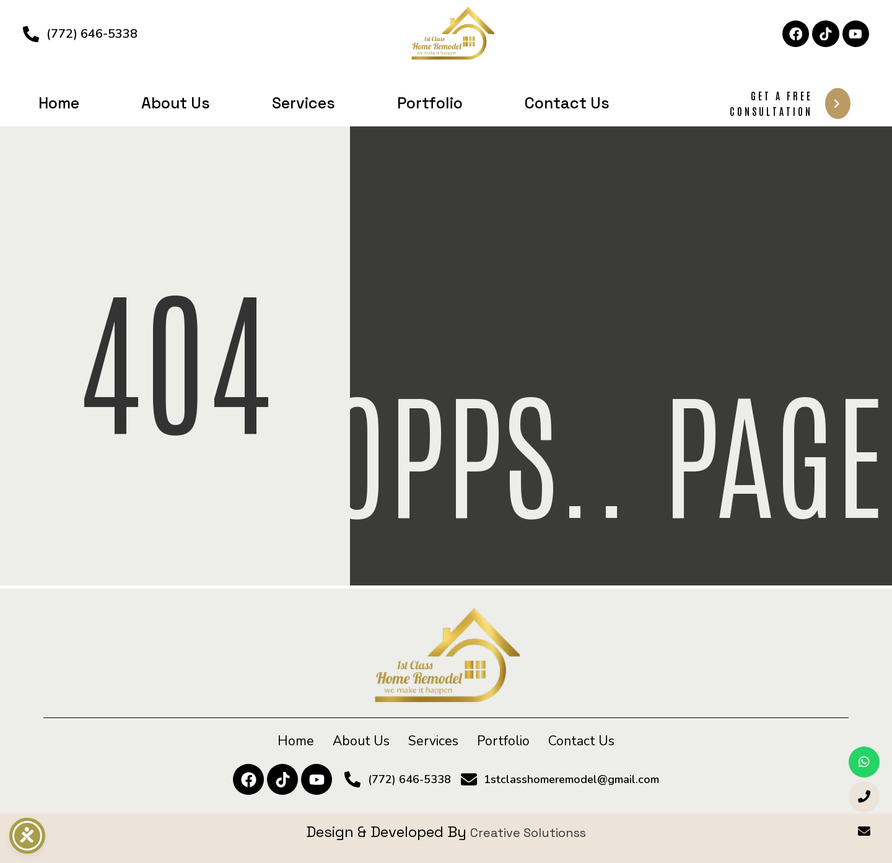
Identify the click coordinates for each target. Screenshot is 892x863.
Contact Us (567, 103)
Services (303, 103)
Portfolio (430, 103)
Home (58, 103)
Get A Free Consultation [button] (790, 103)
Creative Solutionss (528, 831)
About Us (175, 103)
